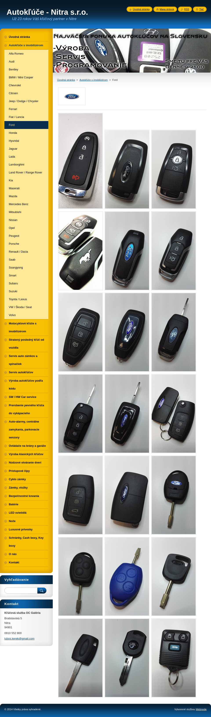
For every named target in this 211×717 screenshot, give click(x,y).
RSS (186, 9)
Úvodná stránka (66, 80)
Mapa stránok (167, 9)
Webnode (201, 709)
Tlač (201, 9)
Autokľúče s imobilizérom (94, 80)
